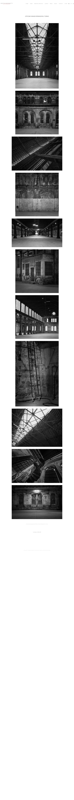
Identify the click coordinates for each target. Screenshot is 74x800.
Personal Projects (38, 3)
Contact (61, 3)
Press (51, 3)
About (55, 3)
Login (66, 3)
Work (31, 3)
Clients (46, 3)
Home (27, 3)
